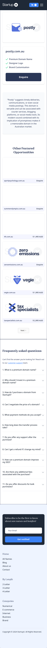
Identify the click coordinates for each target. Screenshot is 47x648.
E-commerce (8, 609)
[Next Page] (23, 330)
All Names (7, 559)
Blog (5, 562)
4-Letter (6, 591)
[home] (11, 4)
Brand (5, 620)
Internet (6, 613)
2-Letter (6, 584)
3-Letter (6, 588)
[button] (34, 5)
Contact (6, 569)
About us (7, 566)
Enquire (23, 77)
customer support (15, 363)
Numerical (7, 606)
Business (7, 617)
